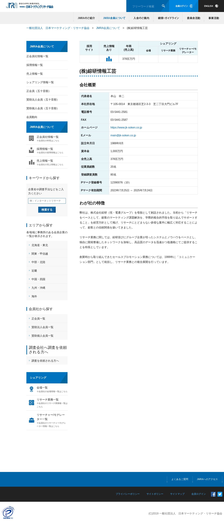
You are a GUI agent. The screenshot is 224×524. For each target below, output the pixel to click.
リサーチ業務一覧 (52, 403)
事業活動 (213, 18)
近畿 (34, 270)
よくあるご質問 (179, 479)
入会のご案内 (141, 18)
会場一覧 (52, 389)
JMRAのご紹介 (86, 18)
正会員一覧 (38, 318)
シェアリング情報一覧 (40, 82)
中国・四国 (38, 279)
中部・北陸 (38, 262)
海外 (34, 296)
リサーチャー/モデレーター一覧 (52, 420)
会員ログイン (183, 6)
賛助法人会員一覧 (42, 327)
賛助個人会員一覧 (42, 335)
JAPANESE (211, 6)
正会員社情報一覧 (37, 56)
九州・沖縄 (38, 287)
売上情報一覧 (34, 73)
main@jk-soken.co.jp (123, 135)
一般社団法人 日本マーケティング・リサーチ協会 (57, 28)
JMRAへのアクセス (207, 479)
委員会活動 (193, 18)
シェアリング (38, 377)
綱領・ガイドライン (168, 18)
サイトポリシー (155, 493)
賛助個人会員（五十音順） (42, 108)
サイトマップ (177, 493)
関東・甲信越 (40, 253)
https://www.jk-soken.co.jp (126, 127)
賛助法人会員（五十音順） (42, 99)
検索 (163, 5)
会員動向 (31, 117)
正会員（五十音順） (38, 91)
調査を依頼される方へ (45, 360)
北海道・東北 (40, 245)
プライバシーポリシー (128, 493)
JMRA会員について (114, 18)
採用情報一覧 (34, 65)
